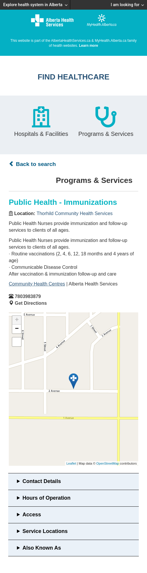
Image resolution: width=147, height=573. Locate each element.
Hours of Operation (47, 498)
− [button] (17, 329)
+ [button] (17, 320)
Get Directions (31, 303)
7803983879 (28, 296)
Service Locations (45, 531)
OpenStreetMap (107, 463)
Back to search (32, 164)
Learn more (88, 46)
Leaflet (71, 463)
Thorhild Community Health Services (75, 213)
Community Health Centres (37, 283)
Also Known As (42, 548)
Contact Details (42, 481)
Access (32, 514)
